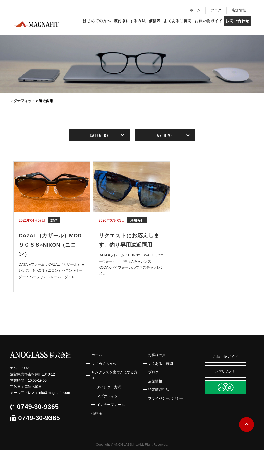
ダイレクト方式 (109, 387)
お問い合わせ (237, 21)
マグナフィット (109, 396)
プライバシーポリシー (165, 398)
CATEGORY (99, 135)
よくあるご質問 (177, 21)
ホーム (195, 10)
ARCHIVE (165, 135)
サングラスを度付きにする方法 (114, 375)
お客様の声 (157, 355)
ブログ (216, 10)
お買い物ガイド (208, 21)
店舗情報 (239, 10)
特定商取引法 (158, 390)
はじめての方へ (97, 21)
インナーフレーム (111, 405)
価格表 (155, 21)
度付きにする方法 (130, 21)
